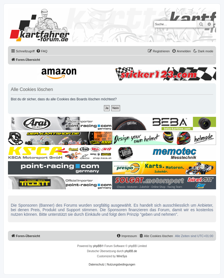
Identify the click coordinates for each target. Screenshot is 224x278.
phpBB (97, 246)
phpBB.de (131, 251)
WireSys (121, 256)
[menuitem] (41, 51)
